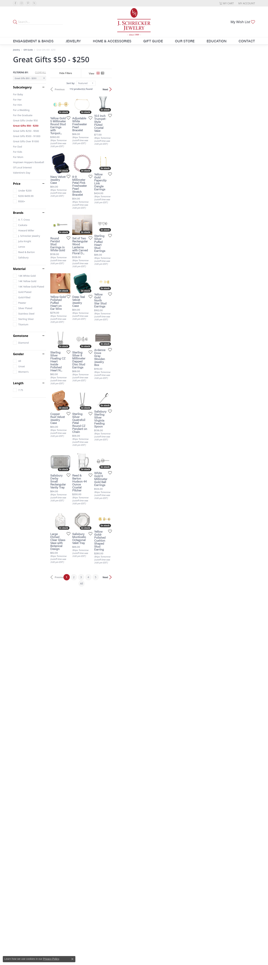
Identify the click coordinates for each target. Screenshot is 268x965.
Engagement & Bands (33, 40)
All (170, 800)
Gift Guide (153, 40)
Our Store (184, 40)
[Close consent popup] (72, 959)
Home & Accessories (112, 40)
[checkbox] (22, 190)
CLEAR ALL (40, 72)
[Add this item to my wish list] (114, 165)
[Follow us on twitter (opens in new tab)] (34, 3)
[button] (226, 3)
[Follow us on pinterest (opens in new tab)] (28, 3)
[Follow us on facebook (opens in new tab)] (15, 3)
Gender (18, 354)
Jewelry (73, 40)
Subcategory (22, 87)
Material (19, 268)
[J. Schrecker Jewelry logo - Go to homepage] (134, 22)
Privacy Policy (51, 958)
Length (18, 383)
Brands (18, 212)
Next (248, 89)
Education (216, 40)
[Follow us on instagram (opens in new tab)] (21, 3)
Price (16, 183)
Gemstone (20, 335)
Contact (247, 40)
